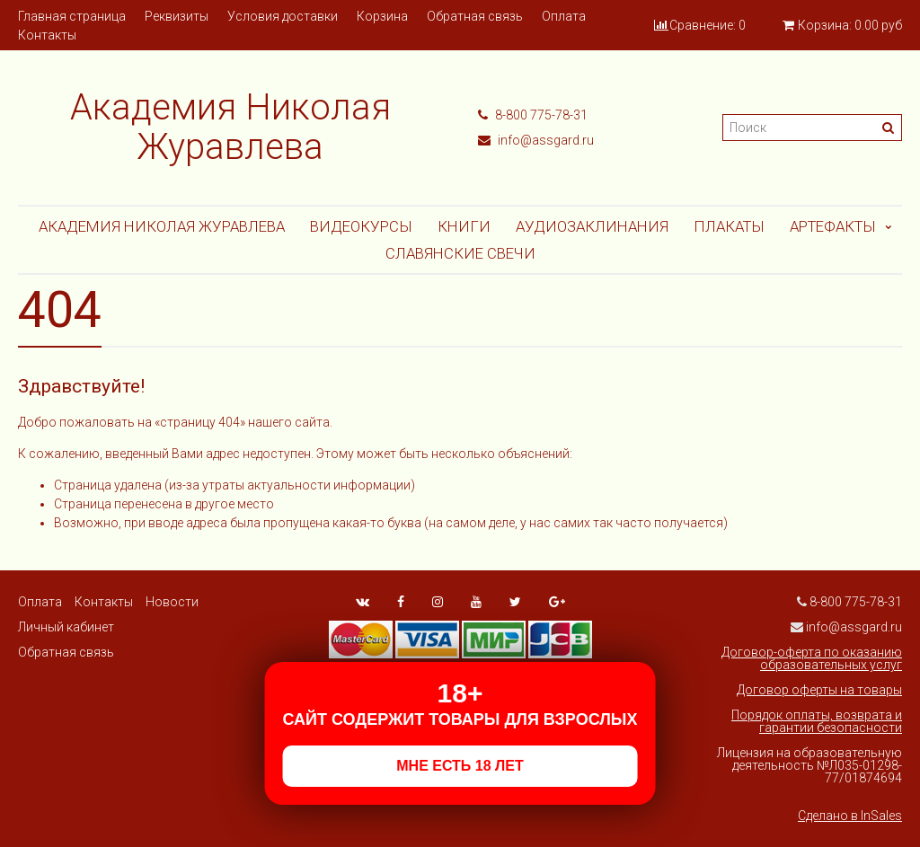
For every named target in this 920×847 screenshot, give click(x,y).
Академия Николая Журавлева (162, 226)
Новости (172, 602)
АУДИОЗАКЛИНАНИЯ (592, 226)
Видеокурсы (361, 226)
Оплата (564, 16)
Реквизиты (176, 16)
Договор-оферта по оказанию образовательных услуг (811, 658)
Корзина (382, 16)
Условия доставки (282, 16)
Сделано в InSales (850, 815)
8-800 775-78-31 (533, 115)
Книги (464, 226)
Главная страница (72, 16)
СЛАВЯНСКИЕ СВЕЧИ (460, 253)
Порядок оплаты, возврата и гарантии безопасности (816, 721)
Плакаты (729, 226)
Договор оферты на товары (819, 690)
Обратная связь (475, 16)
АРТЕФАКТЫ (833, 226)
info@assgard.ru (536, 140)
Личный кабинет (66, 627)
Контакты (47, 35)
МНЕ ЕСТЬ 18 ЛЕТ (459, 765)
